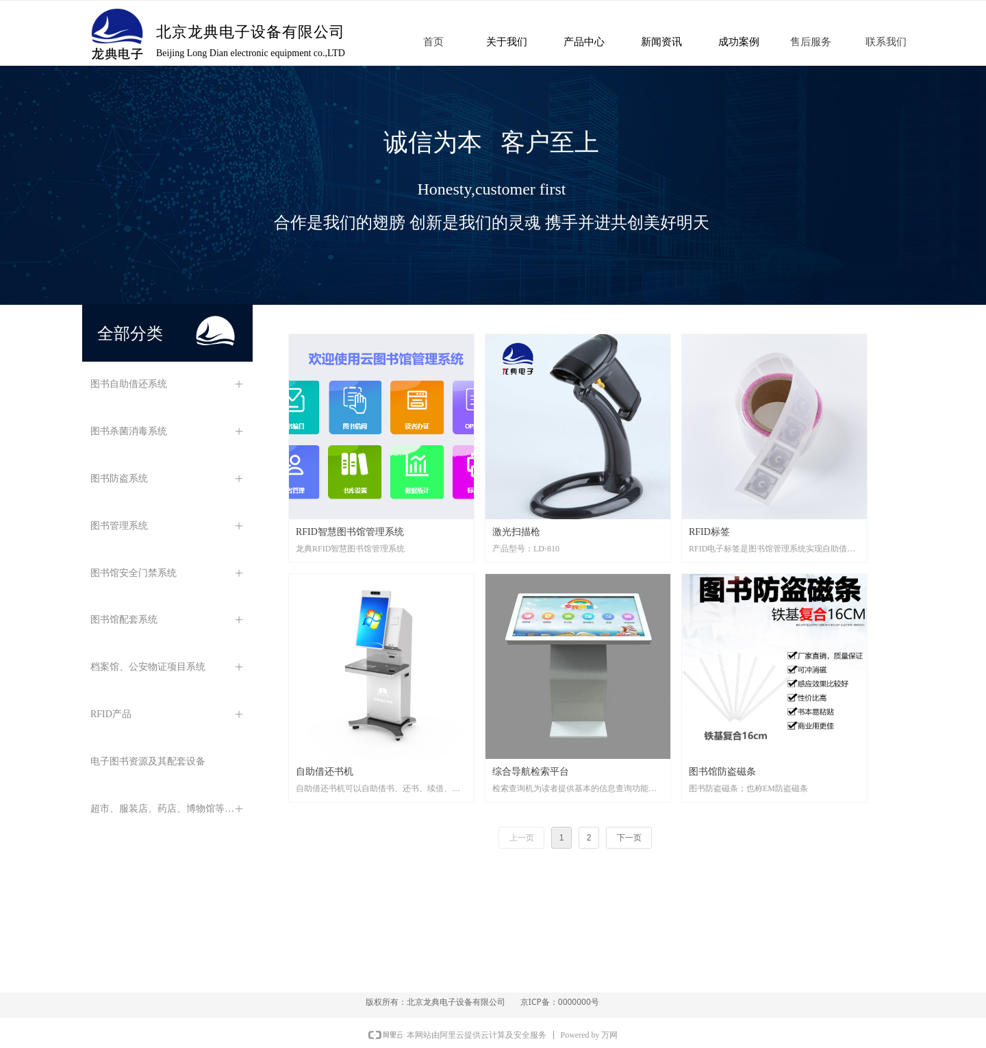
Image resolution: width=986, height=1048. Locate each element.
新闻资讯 (661, 41)
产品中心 (584, 41)
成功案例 (738, 41)
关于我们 (506, 41)
